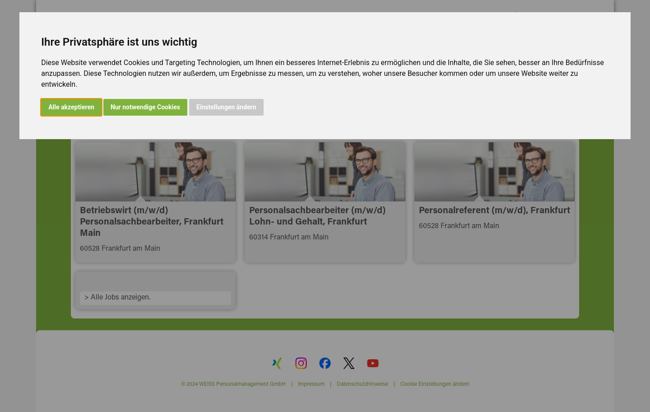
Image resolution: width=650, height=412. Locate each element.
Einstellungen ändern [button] (226, 107)
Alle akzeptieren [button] (71, 107)
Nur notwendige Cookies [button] (145, 107)
